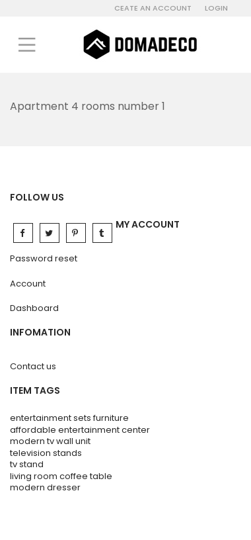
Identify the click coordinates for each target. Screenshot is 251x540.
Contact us (33, 366)
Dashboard (34, 308)
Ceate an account (153, 8)
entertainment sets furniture (69, 418)
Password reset (43, 258)
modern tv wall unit (50, 441)
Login (216, 8)
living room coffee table (61, 476)
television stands (46, 453)
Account (28, 283)
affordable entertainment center (80, 430)
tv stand (27, 464)
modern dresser (45, 487)
